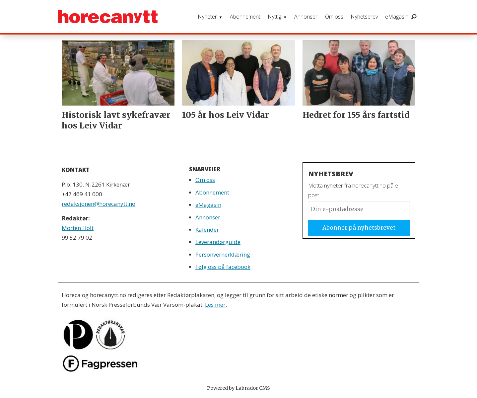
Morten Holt (78, 228)
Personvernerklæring (222, 254)
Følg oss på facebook (222, 267)
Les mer (215, 304)
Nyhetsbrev (364, 16)
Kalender (207, 229)
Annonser (305, 16)
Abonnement (245, 16)
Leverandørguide (217, 242)
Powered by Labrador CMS (238, 388)
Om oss (334, 16)
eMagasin (396, 16)
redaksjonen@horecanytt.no (98, 203)
